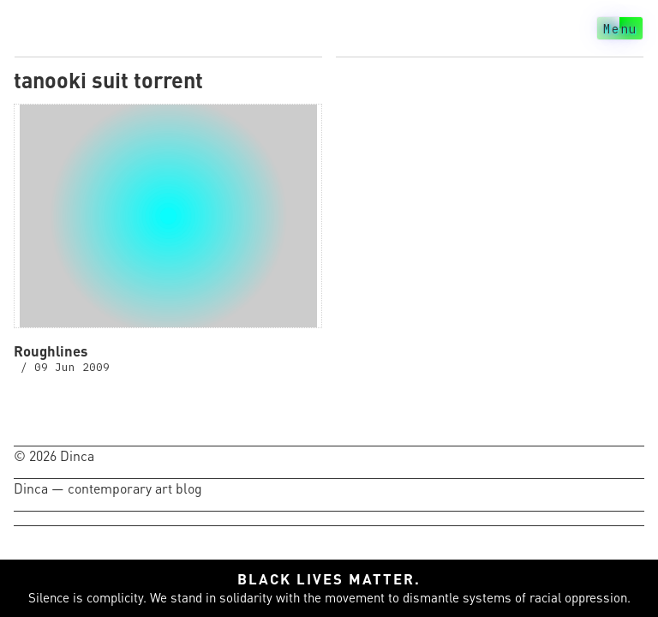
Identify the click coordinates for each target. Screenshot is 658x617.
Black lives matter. (329, 579)
